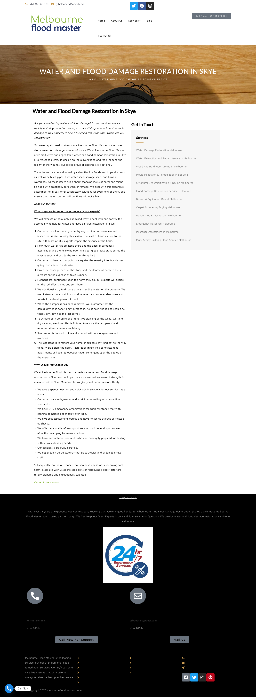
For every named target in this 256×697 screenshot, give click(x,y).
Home (92, 79)
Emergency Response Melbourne (155, 223)
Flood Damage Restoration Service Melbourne (163, 190)
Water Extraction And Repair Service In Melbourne (166, 158)
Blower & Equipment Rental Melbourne (159, 199)
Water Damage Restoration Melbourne (159, 150)
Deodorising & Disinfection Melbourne (158, 215)
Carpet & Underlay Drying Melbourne (158, 207)
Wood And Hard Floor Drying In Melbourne (161, 166)
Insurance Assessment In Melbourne (157, 231)
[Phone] (9, 688)
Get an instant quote (46, 482)
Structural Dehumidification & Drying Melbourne (164, 182)
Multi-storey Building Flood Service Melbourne (163, 239)
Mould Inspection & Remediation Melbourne (162, 174)
